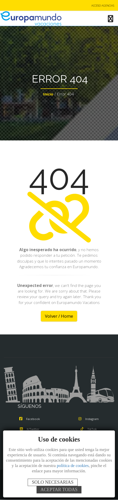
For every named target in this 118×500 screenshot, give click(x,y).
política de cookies (73, 465)
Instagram (88, 419)
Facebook (29, 419)
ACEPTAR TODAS (59, 489)
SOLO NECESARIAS (52, 482)
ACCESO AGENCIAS (102, 5)
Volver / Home (59, 316)
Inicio (48, 93)
